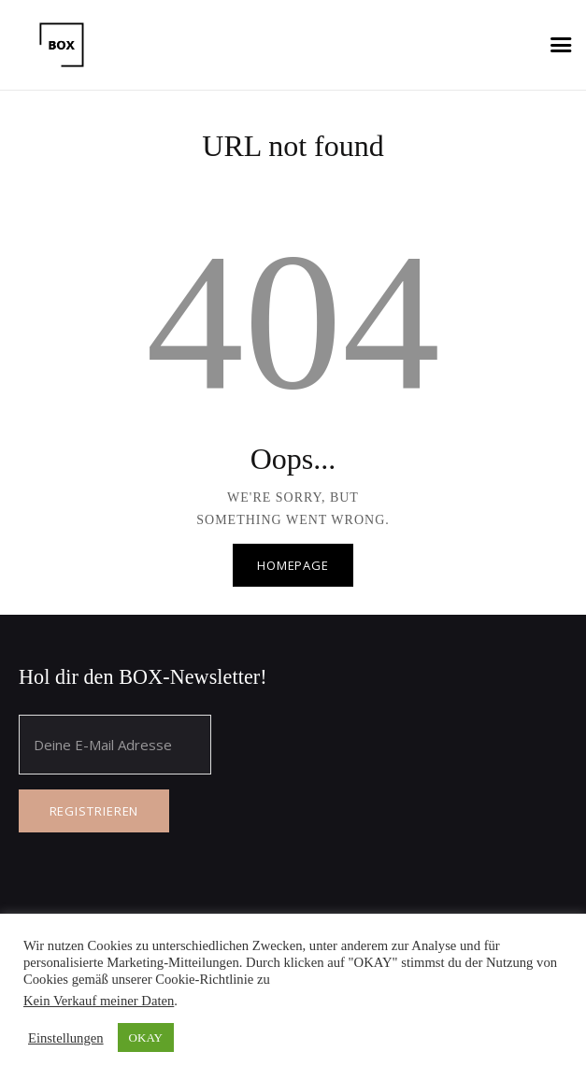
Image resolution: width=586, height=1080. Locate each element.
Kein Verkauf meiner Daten (98, 1000)
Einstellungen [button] (66, 1037)
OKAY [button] (146, 1037)
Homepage (293, 565)
